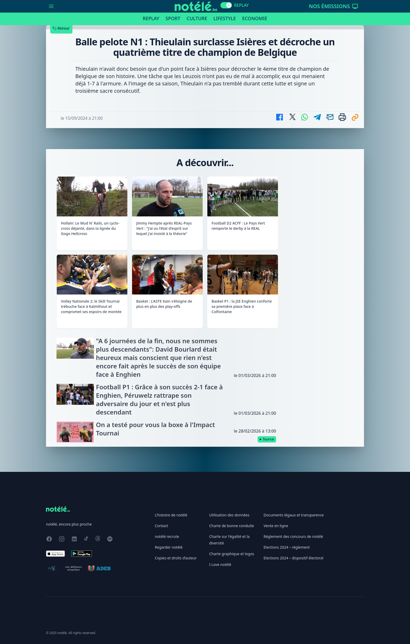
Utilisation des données (229, 514)
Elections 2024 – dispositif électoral (293, 557)
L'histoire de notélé (171, 514)
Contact (161, 525)
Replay (151, 18)
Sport (173, 18)
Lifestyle (224, 18)
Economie (254, 18)
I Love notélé (220, 564)
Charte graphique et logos (231, 553)
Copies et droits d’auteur (176, 557)
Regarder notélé (169, 547)
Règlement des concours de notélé (293, 536)
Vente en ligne (276, 525)
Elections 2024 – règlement (287, 547)
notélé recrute (167, 536)
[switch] (226, 5)
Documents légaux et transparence (294, 514)
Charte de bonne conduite (231, 525)
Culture (197, 18)
